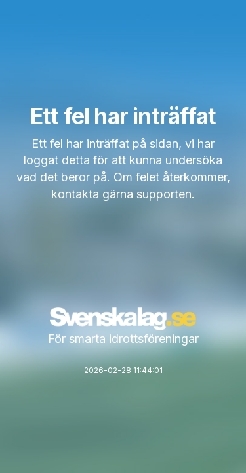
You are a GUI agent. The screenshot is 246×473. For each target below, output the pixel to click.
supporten (164, 194)
